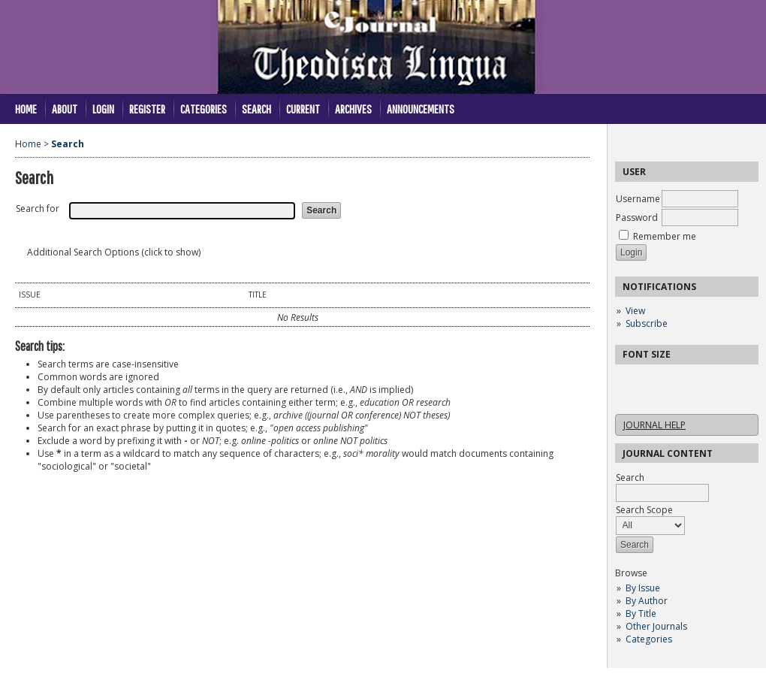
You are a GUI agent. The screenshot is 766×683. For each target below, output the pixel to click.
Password (637, 217)
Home (26, 108)
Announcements (420, 108)
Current (303, 108)
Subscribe (647, 323)
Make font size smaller (628, 380)
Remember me (664, 236)
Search (256, 108)
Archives (353, 108)
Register (147, 108)
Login (103, 108)
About (64, 108)
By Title (641, 613)
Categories (649, 639)
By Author (647, 600)
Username (638, 198)
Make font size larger (676, 380)
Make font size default (652, 380)
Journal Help (654, 425)
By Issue (643, 588)
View (635, 310)
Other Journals (656, 626)
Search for (37, 208)
